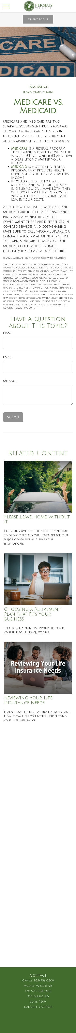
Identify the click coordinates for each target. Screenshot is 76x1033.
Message (10, 381)
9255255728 (44, 985)
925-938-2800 (44, 980)
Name (7, 333)
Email (7, 357)
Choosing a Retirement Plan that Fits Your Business (32, 614)
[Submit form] (13, 417)
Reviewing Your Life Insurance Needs (28, 700)
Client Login (38, 19)
